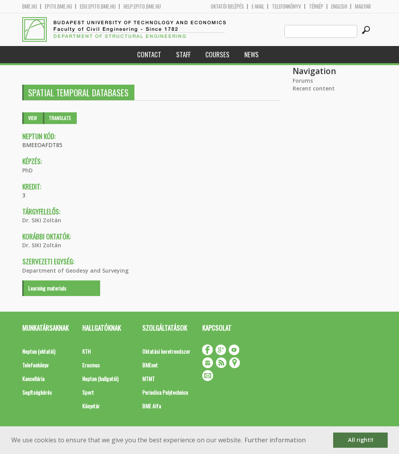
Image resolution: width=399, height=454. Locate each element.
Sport (88, 392)
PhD (27, 170)
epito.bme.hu (58, 6)
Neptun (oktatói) (38, 351)
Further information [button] (275, 440)
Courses (217, 54)
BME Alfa (151, 406)
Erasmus (91, 365)
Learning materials (47, 288)
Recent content (314, 88)
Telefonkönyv (286, 6)
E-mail (258, 6)
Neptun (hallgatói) (100, 378)
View (32, 118)
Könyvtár (91, 406)
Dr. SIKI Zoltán (41, 220)
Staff (183, 54)
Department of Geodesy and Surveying (75, 270)
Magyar (363, 6)
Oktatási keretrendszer (166, 351)
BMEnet (150, 365)
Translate (60, 118)
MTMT (148, 378)
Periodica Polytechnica (165, 392)
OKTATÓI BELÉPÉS (227, 6)
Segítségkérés (37, 392)
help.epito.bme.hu (142, 6)
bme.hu (29, 6)
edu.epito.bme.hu (98, 6)
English (339, 6)
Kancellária (33, 378)
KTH (86, 351)
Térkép (316, 6)
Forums (303, 80)
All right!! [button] (360, 439)
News (251, 54)
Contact (149, 54)
